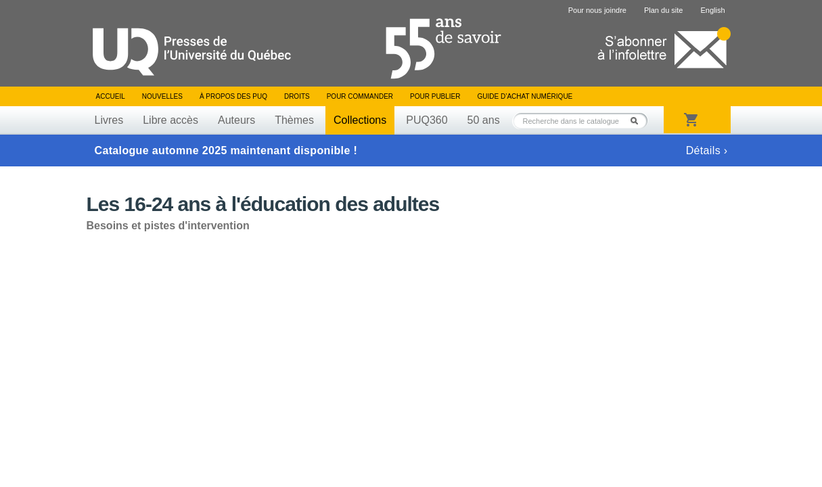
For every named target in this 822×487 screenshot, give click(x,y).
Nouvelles (162, 96)
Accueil (110, 96)
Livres (109, 120)
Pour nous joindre (597, 10)
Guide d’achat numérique (525, 96)
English (712, 10)
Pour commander (360, 96)
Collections (360, 120)
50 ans (483, 120)
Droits (297, 96)
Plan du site (663, 10)
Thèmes (294, 120)
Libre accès (170, 120)
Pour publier (435, 96)
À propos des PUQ (233, 96)
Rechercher (638, 120)
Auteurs (236, 120)
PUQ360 (426, 120)
